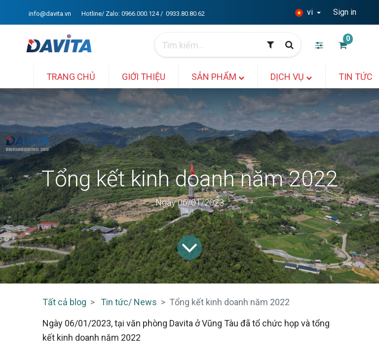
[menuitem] (72, 76)
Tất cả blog (64, 302)
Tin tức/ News (129, 302)
